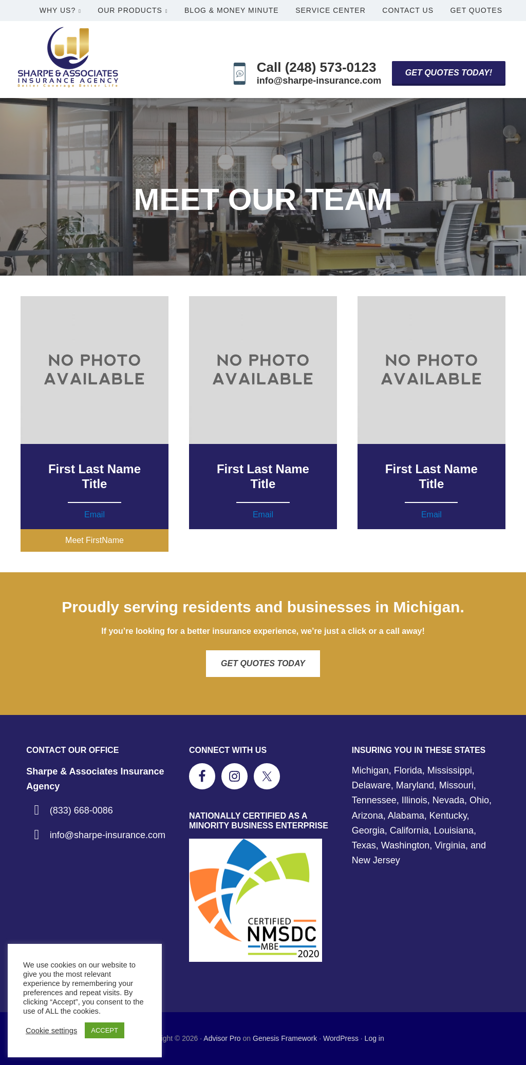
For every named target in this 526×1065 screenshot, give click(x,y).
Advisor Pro (221, 1038)
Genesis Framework (285, 1038)
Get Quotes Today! (448, 72)
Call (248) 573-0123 (317, 67)
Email (94, 514)
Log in (374, 1038)
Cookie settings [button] (51, 1031)
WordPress (341, 1038)
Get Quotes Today (263, 663)
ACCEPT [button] (104, 1030)
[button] (94, 540)
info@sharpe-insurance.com (319, 80)
